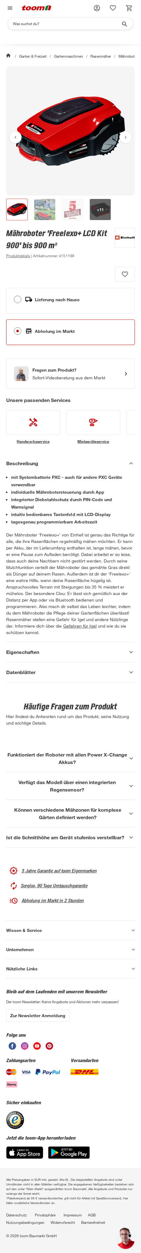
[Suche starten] (124, 23)
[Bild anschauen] (70, 131)
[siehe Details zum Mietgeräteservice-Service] (93, 427)
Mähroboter (128, 56)
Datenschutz (16, 1214)
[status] (113, 8)
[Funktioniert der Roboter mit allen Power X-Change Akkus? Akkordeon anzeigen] (70, 758)
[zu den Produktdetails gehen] (18, 255)
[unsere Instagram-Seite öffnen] (24, 1048)
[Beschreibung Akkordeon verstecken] (70, 463)
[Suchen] (66, 23)
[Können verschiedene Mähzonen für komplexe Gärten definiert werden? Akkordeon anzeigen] (70, 813)
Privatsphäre (45, 1214)
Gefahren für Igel (80, 626)
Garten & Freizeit (33, 56)
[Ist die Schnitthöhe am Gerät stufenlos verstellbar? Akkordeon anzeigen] (70, 837)
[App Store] (24, 1157)
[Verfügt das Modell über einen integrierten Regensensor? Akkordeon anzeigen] (70, 786)
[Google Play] (69, 1157)
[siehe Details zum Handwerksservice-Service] (33, 427)
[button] (97, 8)
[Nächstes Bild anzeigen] (125, 137)
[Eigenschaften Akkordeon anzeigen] (70, 652)
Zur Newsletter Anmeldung (37, 1015)
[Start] (9, 56)
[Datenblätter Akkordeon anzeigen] (70, 672)
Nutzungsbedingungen (25, 1222)
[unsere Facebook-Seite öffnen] (12, 1048)
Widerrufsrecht (63, 1222)
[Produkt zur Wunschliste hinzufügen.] (125, 274)
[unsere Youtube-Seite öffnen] (37, 1048)
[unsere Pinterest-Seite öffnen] (49, 1048)
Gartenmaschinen (68, 56)
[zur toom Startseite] (37, 8)
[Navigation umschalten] (9, 8)
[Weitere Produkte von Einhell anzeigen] (122, 243)
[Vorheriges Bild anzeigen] (15, 137)
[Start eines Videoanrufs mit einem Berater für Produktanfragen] (70, 374)
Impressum (73, 1214)
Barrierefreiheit (93, 1222)
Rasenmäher (100, 56)
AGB (92, 1214)
